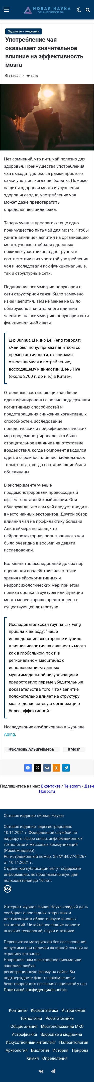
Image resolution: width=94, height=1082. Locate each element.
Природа (80, 1050)
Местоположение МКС (62, 1026)
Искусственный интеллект (31, 1042)
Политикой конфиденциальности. (36, 989)
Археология (17, 1050)
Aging (9, 734)
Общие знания (24, 1026)
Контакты (18, 1010)
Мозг (75, 749)
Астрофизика (24, 1034)
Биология (40, 1050)
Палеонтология (73, 1042)
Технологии (31, 1018)
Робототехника (60, 1018)
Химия (33, 1058)
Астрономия (73, 1010)
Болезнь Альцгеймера (33, 749)
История (60, 1050)
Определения (55, 1058)
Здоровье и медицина (23, 31)
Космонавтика (44, 1010)
